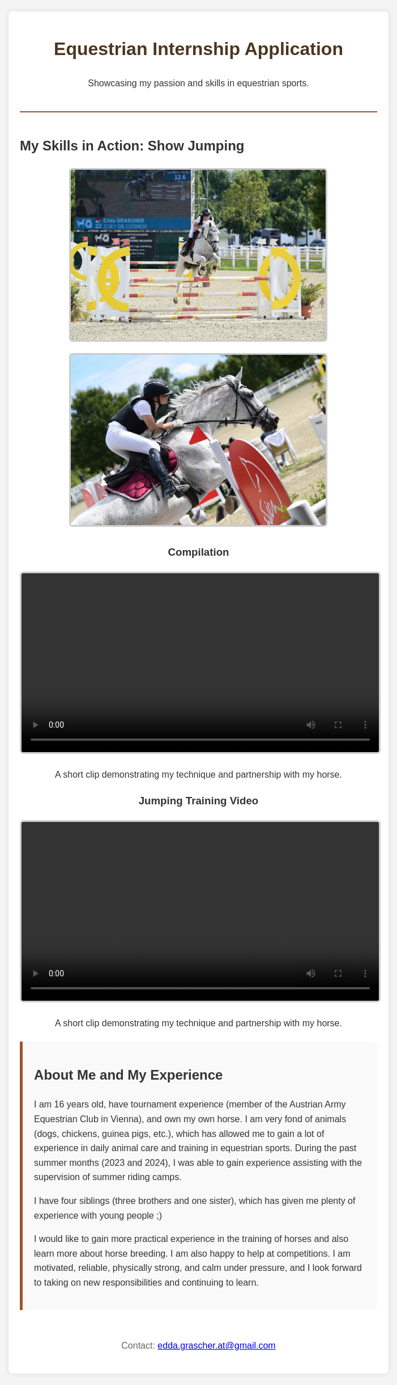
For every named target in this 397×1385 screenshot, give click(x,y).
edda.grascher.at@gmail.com (216, 1345)
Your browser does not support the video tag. (200, 663)
